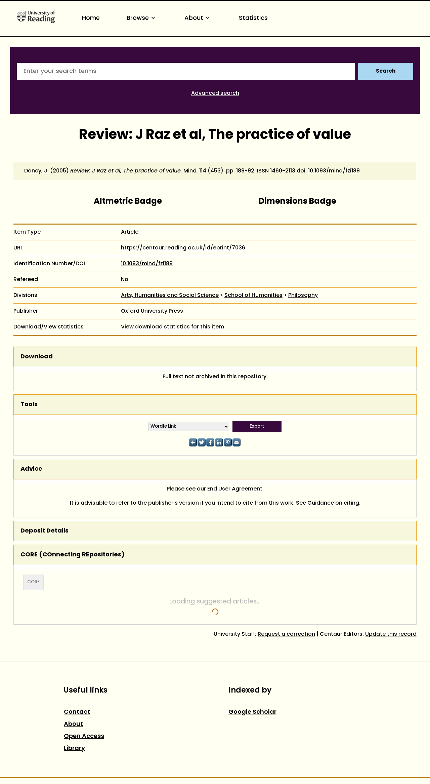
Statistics (253, 18)
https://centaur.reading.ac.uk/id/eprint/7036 (183, 248)
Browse (142, 18)
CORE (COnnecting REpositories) (72, 555)
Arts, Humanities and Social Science (170, 295)
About (198, 18)
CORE (33, 582)
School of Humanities (253, 295)
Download (36, 357)
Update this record (391, 634)
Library (74, 748)
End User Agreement (234, 489)
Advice (31, 469)
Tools (29, 404)
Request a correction (286, 634)
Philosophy (303, 295)
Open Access (84, 736)
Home (91, 18)
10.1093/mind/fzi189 (334, 171)
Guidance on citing (333, 503)
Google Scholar (252, 712)
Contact (77, 712)
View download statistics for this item (172, 327)
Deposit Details (44, 531)
